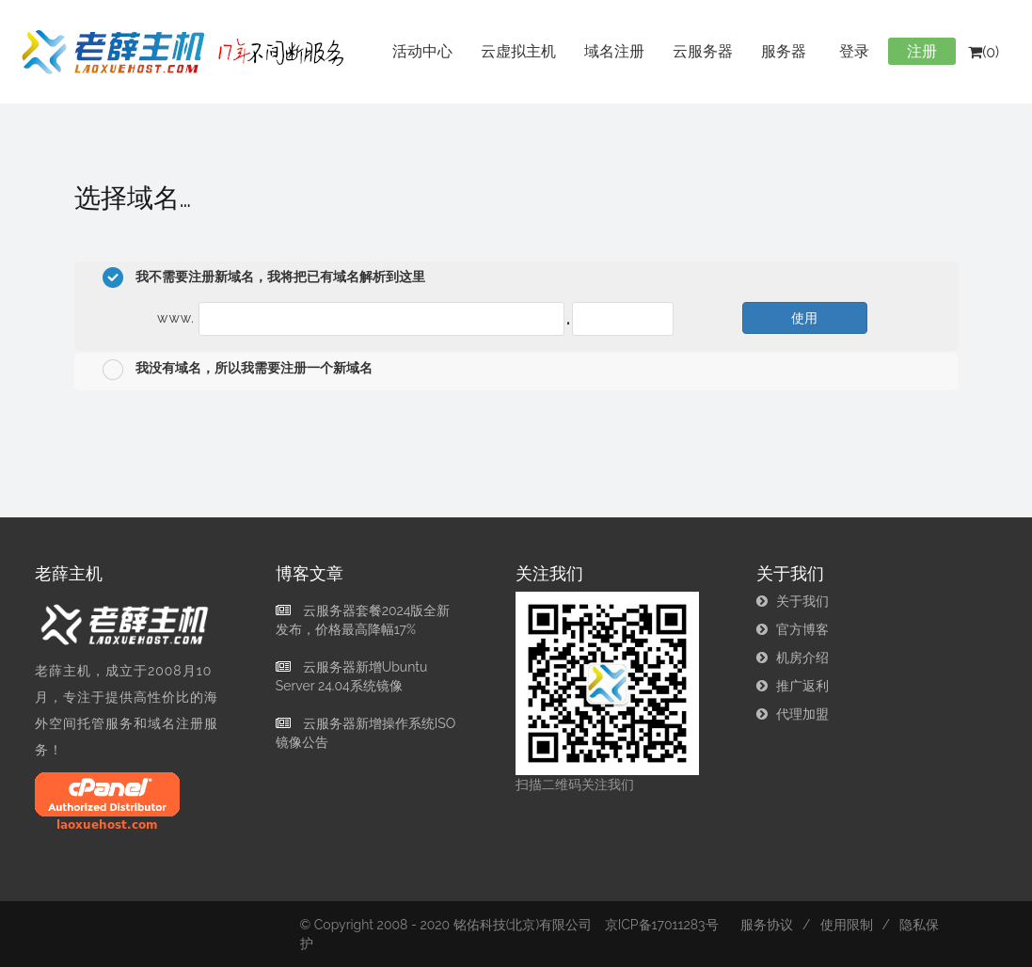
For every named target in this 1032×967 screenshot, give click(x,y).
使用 (804, 317)
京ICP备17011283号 (662, 924)
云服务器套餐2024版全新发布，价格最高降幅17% (363, 620)
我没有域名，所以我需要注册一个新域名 (238, 369)
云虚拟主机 (518, 51)
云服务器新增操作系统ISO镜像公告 (365, 733)
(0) (983, 52)
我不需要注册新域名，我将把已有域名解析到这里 (264, 277)
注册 (922, 51)
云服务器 (703, 51)
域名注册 (614, 51)
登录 (854, 51)
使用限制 (846, 924)
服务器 (783, 51)
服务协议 (766, 924)
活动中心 (422, 51)
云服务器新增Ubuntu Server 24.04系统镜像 (352, 676)
